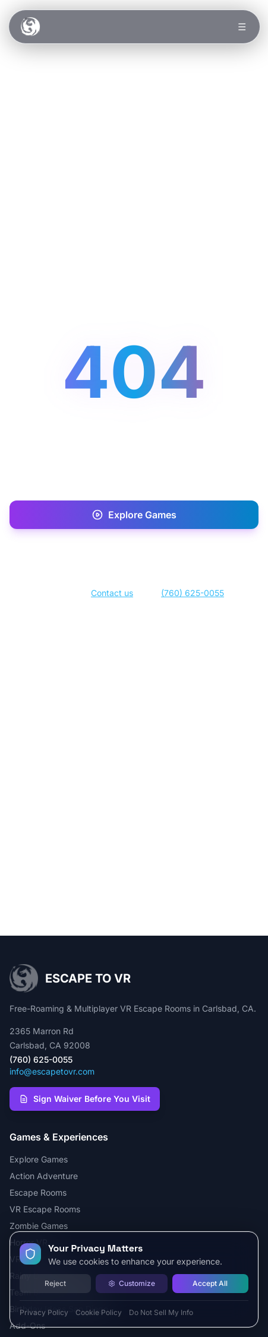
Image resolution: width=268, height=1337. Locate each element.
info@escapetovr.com (52, 1071)
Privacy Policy (44, 1312)
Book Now (134, 553)
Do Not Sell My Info (161, 1312)
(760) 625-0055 (192, 593)
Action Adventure (44, 1176)
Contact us (112, 593)
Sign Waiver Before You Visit (84, 1099)
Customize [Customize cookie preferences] (131, 1283)
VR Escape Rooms (45, 1209)
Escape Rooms (38, 1192)
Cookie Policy (98, 1312)
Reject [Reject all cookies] (55, 1283)
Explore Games (134, 515)
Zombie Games (39, 1226)
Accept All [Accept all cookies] (210, 1283)
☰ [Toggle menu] (241, 27)
